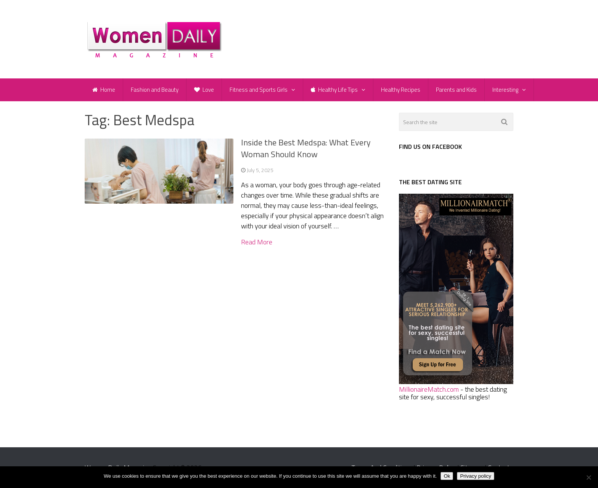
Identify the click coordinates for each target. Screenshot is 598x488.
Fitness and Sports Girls (259, 89)
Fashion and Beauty (154, 89)
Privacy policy (475, 476)
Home (103, 89)
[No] (588, 477)
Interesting (505, 89)
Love (204, 89)
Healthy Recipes (400, 89)
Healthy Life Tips (334, 89)
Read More (256, 242)
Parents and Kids (456, 89)
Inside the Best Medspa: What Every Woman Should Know (306, 148)
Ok (447, 476)
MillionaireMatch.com (429, 389)
